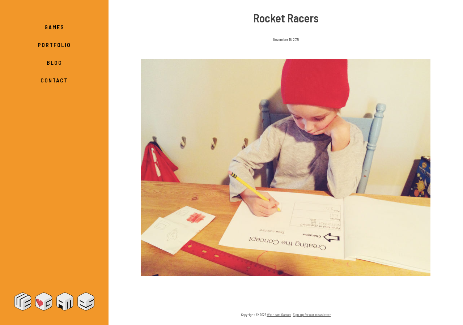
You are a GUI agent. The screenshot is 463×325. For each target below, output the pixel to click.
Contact (54, 80)
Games (54, 26)
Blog (54, 62)
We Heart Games (54, 301)
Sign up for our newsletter (312, 314)
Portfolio (54, 44)
